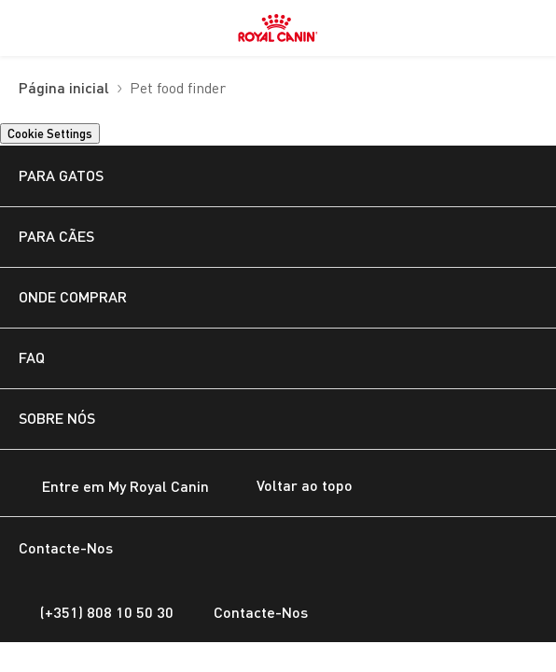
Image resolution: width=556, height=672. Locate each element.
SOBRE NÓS (57, 418)
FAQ (32, 357)
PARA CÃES (56, 236)
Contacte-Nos (250, 612)
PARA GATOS (61, 175)
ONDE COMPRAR (73, 296)
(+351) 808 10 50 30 (96, 612)
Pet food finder (178, 89)
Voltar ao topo (290, 487)
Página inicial (64, 88)
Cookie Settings (49, 133)
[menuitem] (26, 28)
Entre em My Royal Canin (114, 487)
